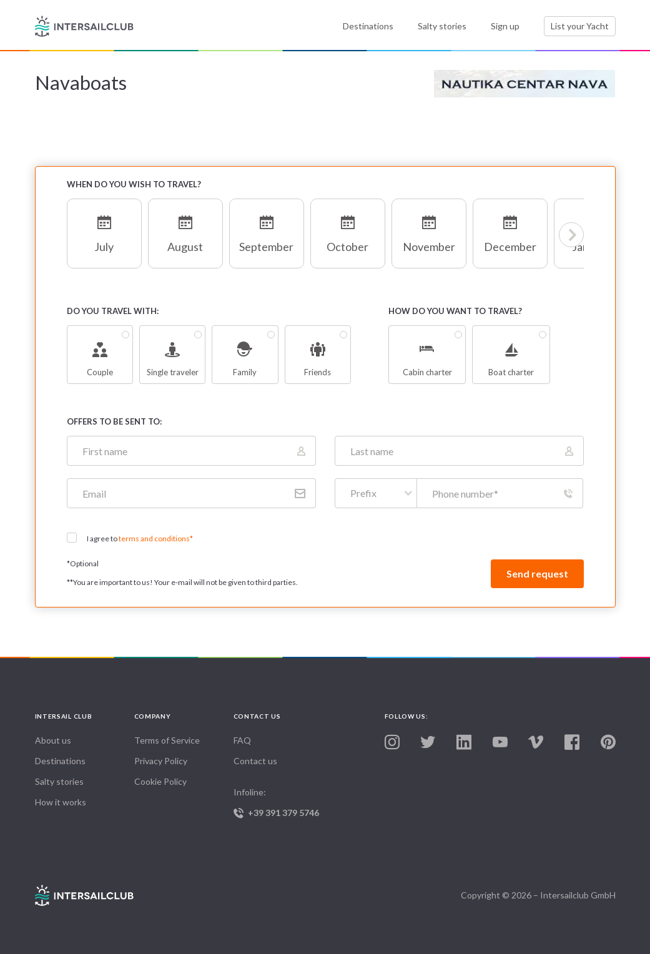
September (266, 229)
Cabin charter (427, 354)
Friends (318, 354)
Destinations (368, 26)
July (104, 229)
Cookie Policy (160, 781)
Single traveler (172, 354)
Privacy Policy (160, 760)
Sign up (505, 26)
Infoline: (283, 803)
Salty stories (442, 26)
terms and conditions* (156, 538)
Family (245, 354)
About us (53, 740)
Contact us (255, 760)
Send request (537, 573)
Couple (100, 354)
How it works (60, 802)
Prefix (363, 493)
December (510, 229)
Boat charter (511, 354)
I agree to (140, 538)
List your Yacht (580, 26)
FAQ (242, 740)
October (347, 229)
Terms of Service (167, 740)
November (429, 229)
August (185, 229)
